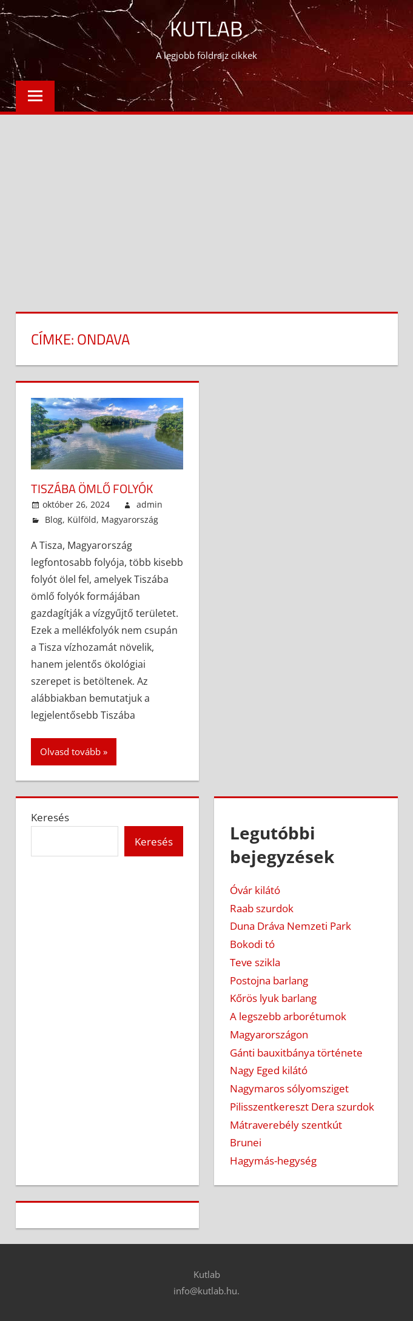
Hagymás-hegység (273, 1160)
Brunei (245, 1142)
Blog (53, 519)
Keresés (50, 817)
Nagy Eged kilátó (268, 1070)
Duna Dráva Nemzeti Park (290, 926)
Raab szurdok (262, 908)
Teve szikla (255, 962)
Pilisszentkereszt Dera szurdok (302, 1106)
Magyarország (129, 519)
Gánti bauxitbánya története (296, 1052)
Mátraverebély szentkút (286, 1124)
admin (149, 503)
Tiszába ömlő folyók (92, 488)
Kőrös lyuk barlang (273, 998)
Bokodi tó (252, 943)
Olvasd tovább (70, 751)
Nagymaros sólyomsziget (289, 1088)
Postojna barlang (269, 980)
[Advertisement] (206, 206)
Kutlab (207, 28)
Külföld (81, 519)
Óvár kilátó (255, 889)
